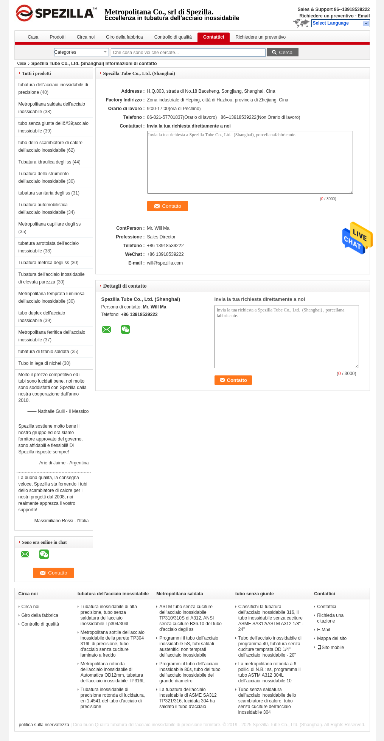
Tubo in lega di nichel (40, 363)
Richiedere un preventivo (326, 16)
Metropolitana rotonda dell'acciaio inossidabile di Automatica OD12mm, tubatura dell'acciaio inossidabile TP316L (113, 672)
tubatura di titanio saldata (44, 351)
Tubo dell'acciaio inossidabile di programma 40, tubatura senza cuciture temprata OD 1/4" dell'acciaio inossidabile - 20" (270, 646)
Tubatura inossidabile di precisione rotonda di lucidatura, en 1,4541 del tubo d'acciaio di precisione (113, 698)
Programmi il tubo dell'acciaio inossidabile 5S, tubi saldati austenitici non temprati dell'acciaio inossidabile (188, 646)
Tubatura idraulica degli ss (45, 162)
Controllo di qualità (173, 37)
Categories (65, 52)
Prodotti (57, 37)
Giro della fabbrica (124, 37)
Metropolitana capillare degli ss (50, 224)
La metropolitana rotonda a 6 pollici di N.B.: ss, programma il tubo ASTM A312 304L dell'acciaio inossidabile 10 (269, 672)
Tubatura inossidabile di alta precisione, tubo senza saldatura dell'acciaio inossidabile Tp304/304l (109, 615)
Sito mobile (330, 647)
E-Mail (323, 629)
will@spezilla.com (165, 263)
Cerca (286, 52)
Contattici (213, 37)
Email (364, 16)
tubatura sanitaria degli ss (44, 193)
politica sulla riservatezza (44, 724)
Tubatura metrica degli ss (44, 262)
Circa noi (86, 37)
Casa (33, 37)
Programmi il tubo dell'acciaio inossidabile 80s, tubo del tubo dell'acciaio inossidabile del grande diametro (189, 672)
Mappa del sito (332, 638)
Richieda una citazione (330, 618)
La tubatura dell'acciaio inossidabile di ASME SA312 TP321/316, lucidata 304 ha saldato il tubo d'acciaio (187, 698)
